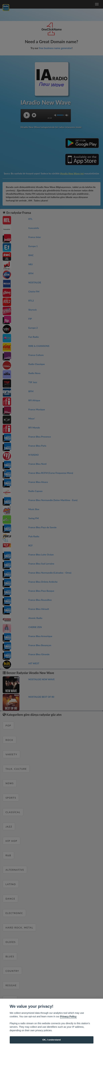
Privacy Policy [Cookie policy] (68, 1016)
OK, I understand (51, 1039)
